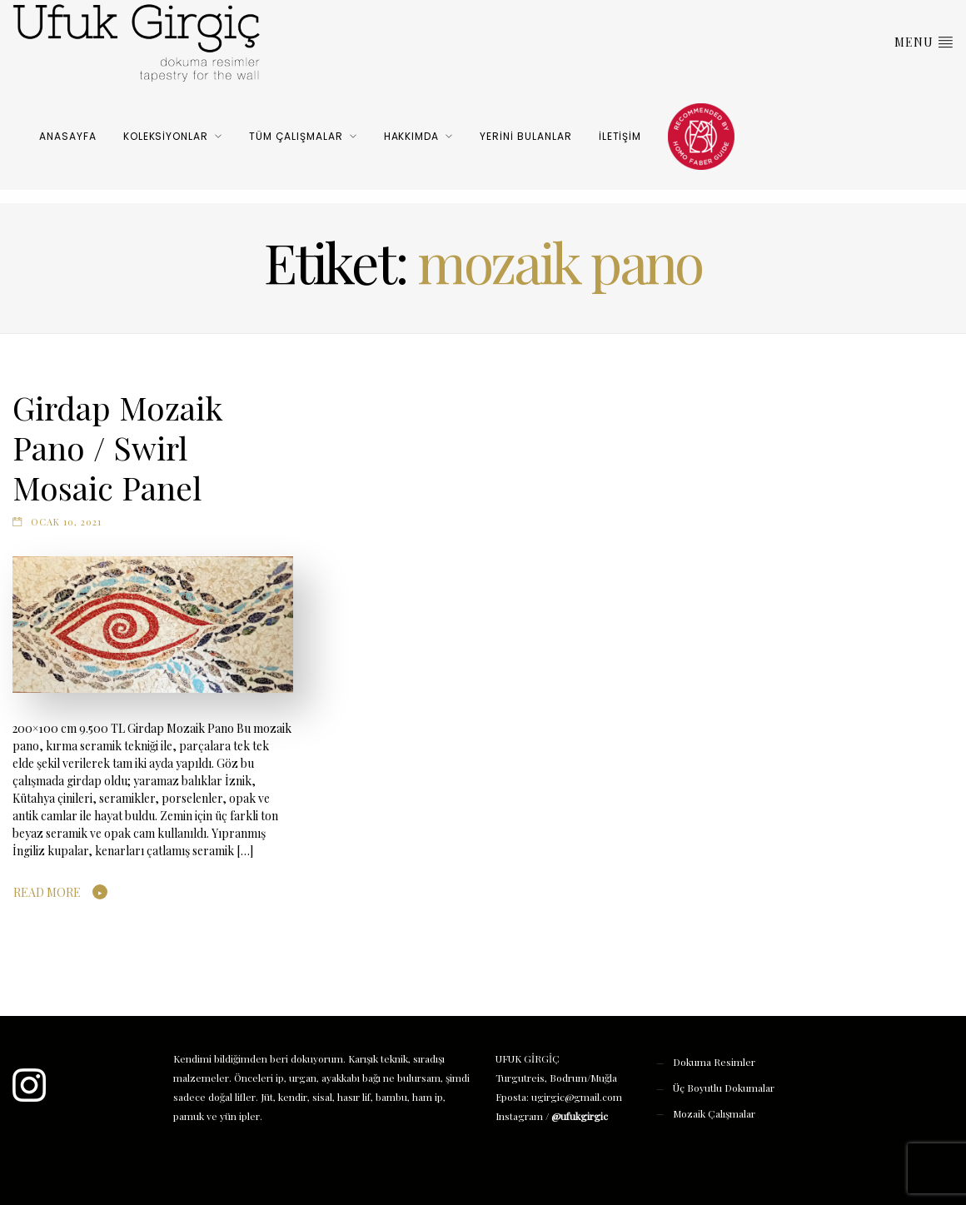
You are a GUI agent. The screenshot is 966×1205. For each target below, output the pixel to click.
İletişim (620, 136)
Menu (924, 41)
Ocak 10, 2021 (66, 521)
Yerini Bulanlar (525, 136)
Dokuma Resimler (714, 1061)
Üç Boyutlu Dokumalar (723, 1087)
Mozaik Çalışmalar (714, 1113)
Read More (47, 892)
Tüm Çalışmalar (295, 136)
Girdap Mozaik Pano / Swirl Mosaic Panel (117, 447)
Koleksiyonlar (165, 136)
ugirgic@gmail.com (576, 1096)
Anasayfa (68, 136)
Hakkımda (412, 136)
